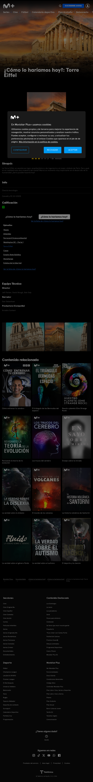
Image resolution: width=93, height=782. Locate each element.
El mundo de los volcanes (42, 513)
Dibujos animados (52, 643)
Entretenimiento (9, 654)
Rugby (5, 697)
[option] (25, 336)
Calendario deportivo (43, 12)
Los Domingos (51, 603)
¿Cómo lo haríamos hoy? (18, 216)
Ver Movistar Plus (52, 668)
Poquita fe (50, 629)
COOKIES (67, 763)
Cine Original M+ (9, 607)
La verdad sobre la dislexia (13, 513)
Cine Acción (7, 618)
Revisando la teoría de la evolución (12, 462)
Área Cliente (50, 675)
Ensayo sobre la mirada (72, 461)
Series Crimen (8, 647)
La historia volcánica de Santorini (76, 513)
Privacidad (57, 763)
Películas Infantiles (9, 625)
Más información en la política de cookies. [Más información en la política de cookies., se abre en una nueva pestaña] (38, 142)
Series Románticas (9, 636)
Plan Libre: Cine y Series (54, 694)
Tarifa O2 (49, 712)
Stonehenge (8, 259)
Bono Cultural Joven (53, 708)
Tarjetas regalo (51, 715)
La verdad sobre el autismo (43, 563)
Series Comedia (8, 643)
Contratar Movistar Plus (54, 686)
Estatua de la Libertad (12, 263)
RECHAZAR (52, 150)
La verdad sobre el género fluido (15, 563)
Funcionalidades (52, 672)
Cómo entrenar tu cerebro (13, 408)
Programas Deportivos (54, 647)
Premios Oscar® (52, 640)
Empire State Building (12, 255)
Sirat (48, 614)
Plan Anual (50, 705)
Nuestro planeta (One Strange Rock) (74, 409)
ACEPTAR (73, 150)
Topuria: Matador (9, 701)
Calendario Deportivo (10, 712)
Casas (5, 251)
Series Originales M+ (10, 632)
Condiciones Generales (54, 679)
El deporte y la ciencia (71, 563)
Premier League (8, 679)
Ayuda (46, 737)
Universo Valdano (9, 686)
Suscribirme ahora (73, 6)
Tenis (5, 694)
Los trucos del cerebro (41, 461)
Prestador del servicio (30, 763)
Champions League (10, 672)
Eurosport (6, 708)
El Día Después (8, 683)
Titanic (6, 230)
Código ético (50, 683)
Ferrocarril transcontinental (15, 238)
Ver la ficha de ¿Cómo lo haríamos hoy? (47, 221)
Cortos (5, 622)
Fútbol (24, 12)
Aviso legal (45, 763)
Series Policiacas (9, 640)
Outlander (50, 622)
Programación (8, 719)
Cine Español (7, 611)
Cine (15, 12)
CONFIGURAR (20, 150)
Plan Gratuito (65, 12)
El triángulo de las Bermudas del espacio (45, 409)
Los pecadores (51, 611)
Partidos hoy (7, 715)
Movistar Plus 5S (52, 654)
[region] (46, 134)
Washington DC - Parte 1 (13, 242)
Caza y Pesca (51, 651)
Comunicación (51, 719)
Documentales (8, 651)
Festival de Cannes (53, 636)
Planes (48, 697)
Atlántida (7, 234)
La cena (49, 607)
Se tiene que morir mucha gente (57, 625)
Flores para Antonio (53, 618)
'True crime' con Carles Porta (56, 632)
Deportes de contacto (10, 705)
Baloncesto (82, 12)
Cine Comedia (8, 614)
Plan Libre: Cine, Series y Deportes (58, 690)
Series (6, 12)
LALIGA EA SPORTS (9, 675)
